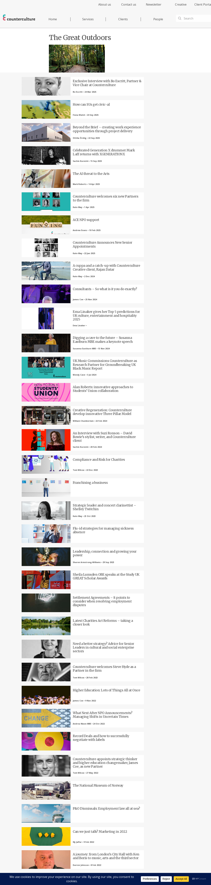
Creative (181, 4)
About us (104, 4)
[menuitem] (101, 6)
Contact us (128, 4)
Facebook (45, 823)
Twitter (65, 823)
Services (88, 19)
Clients (123, 19)
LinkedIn (86, 823)
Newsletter (153, 4)
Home (53, 19)
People (158, 19)
